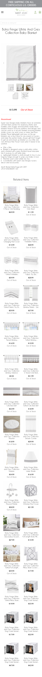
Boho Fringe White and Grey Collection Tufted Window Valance (31, 338)
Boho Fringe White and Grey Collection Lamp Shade (31, 469)
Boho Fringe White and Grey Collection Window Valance (11, 371)
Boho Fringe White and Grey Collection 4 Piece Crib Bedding (11, 207)
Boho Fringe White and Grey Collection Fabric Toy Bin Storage (31, 273)
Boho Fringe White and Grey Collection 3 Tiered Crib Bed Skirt (31, 371)
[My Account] (35, 12)
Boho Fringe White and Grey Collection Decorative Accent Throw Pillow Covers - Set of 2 (12, 535)
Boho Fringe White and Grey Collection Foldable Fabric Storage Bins (31, 240)
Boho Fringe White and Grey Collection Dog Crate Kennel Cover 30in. (31, 629)
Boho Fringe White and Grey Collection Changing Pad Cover (12, 240)
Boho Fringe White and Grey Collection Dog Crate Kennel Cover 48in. (31, 660)
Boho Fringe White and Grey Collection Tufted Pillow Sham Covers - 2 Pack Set (11, 599)
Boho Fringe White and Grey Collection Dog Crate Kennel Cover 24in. (11, 629)
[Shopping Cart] (40, 12)
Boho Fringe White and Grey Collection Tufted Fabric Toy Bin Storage (11, 305)
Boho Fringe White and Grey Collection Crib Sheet (31, 207)
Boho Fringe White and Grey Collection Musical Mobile (11, 502)
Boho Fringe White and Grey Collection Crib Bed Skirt (11, 404)
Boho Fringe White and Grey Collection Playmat (11, 436)
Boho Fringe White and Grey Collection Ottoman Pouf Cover (31, 502)
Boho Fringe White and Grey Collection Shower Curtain (31, 436)
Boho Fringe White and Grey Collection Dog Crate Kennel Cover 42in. (11, 660)
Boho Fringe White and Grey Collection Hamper (11, 469)
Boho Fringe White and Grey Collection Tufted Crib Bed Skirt (31, 404)
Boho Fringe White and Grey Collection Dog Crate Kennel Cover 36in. (31, 599)
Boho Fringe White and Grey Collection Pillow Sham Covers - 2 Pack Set (31, 566)
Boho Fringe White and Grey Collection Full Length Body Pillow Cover (31, 535)
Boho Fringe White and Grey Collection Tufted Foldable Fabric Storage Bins (11, 273)
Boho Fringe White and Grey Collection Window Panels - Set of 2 (31, 305)
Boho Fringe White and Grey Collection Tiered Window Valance (11, 338)
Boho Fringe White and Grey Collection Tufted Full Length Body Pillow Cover (11, 566)
